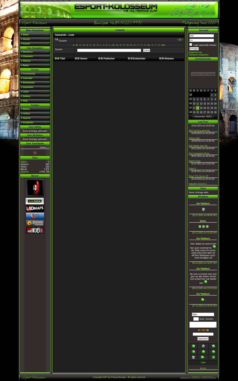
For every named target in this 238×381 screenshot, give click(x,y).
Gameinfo (28, 87)
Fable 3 (192, 168)
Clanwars (28, 56)
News (26, 34)
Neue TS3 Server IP (198, 176)
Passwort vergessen (198, 54)
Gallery (26, 96)
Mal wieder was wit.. (198, 145)
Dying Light (194, 138)
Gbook (26, 39)
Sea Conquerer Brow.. (199, 153)
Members (28, 52)
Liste (203, 362)
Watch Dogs (195, 161)
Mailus (26, 109)
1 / (48, 147)
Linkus (26, 113)
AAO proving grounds (199, 130)
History (27, 61)
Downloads (29, 82)
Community (29, 73)
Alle (163, 45)
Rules (26, 65)
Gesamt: (25, 171)
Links (26, 91)
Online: (24, 161)
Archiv (203, 368)
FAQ (25, 100)
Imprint (26, 118)
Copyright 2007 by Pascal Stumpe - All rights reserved (119, 377)
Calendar (27, 78)
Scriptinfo (28, 122)
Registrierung (195, 52)
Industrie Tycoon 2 (198, 183)
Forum (26, 43)
